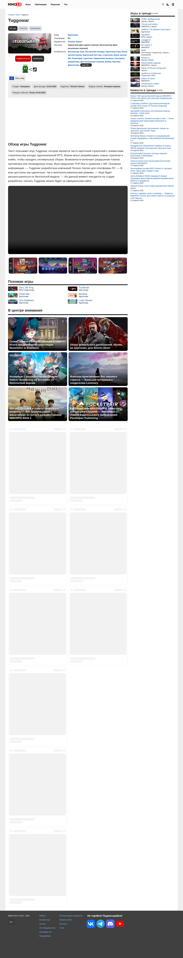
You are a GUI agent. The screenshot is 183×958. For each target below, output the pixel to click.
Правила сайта (66, 920)
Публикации (40, 4)
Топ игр (42, 924)
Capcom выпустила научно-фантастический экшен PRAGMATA (150, 162)
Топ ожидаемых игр (47, 928)
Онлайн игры (44, 920)
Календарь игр (45, 932)
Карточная (73, 35)
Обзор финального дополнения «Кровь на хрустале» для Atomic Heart (96, 346)
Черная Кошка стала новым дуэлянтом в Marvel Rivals (152, 187)
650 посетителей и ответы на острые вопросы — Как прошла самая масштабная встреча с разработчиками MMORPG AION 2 (35, 413)
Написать (38, 58)
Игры (28, 4)
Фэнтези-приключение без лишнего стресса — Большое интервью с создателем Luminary (93, 379)
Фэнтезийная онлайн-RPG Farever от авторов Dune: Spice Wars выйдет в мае (151, 169)
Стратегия (108, 55)
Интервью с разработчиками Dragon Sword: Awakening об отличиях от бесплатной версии (33, 379)
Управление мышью (103, 58)
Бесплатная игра (76, 52)
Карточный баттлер (92, 55)
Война (108, 62)
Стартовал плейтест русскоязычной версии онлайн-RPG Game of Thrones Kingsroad (150, 104)
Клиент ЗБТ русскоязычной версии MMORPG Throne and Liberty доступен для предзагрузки (151, 97)
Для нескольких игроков (92, 62)
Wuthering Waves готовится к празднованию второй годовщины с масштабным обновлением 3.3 (152, 138)
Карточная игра (113, 52)
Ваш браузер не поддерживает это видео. (68, 220)
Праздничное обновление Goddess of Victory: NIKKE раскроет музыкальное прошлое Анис (150, 147)
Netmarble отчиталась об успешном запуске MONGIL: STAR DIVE (150, 112)
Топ (65, 4)
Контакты (63, 924)
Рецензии (55, 4)
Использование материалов (71, 916)
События (23, 28)
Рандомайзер (44, 936)
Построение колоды (95, 52)
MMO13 (42, 916)
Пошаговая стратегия (82, 58)
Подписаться (23, 58)
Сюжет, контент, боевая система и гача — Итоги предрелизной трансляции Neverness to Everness (36, 344)
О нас (62, 928)
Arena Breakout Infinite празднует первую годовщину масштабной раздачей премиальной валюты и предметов (152, 178)
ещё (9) (85, 65)
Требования (35, 28)
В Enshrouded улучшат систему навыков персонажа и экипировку (148, 154)
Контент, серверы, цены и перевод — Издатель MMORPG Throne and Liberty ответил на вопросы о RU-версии (152, 195)
